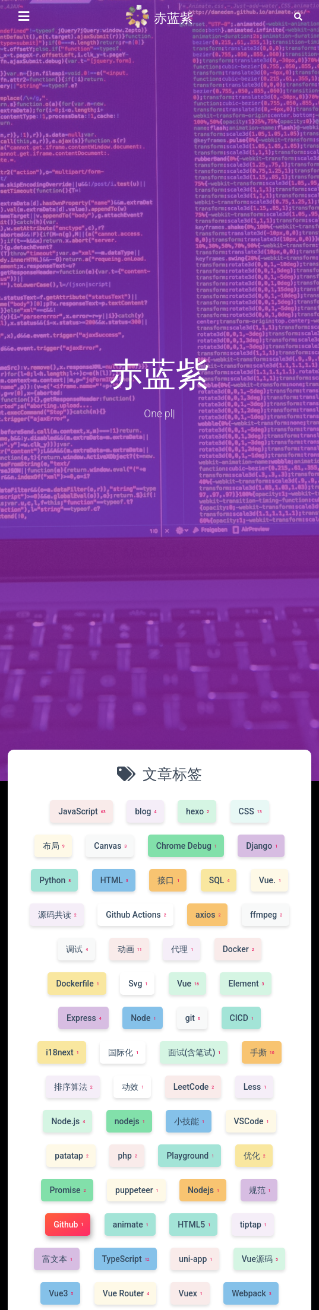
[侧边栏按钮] (23, 16)
